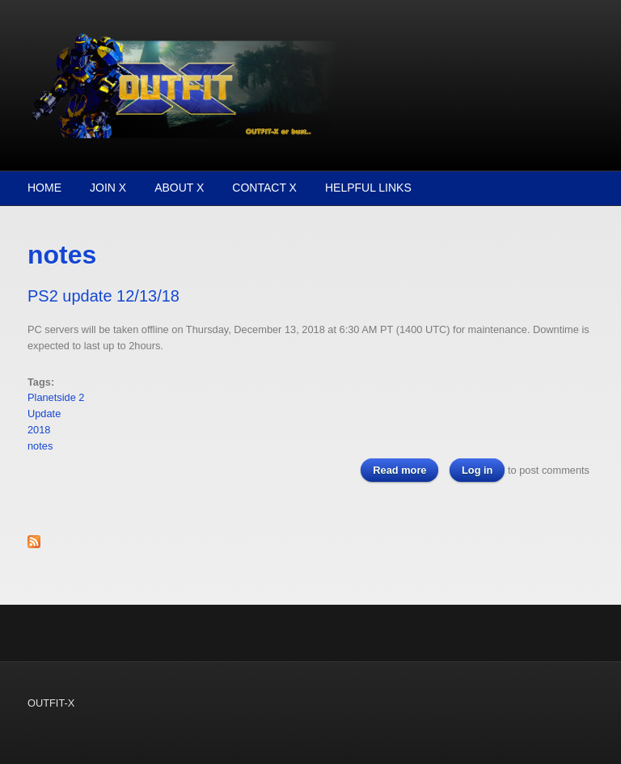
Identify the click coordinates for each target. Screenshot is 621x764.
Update (44, 413)
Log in (477, 470)
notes (40, 446)
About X (179, 187)
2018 (38, 430)
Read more (405, 469)
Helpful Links (368, 187)
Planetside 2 (55, 397)
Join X (108, 187)
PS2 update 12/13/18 (103, 296)
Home (44, 187)
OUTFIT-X (50, 703)
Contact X (264, 187)
